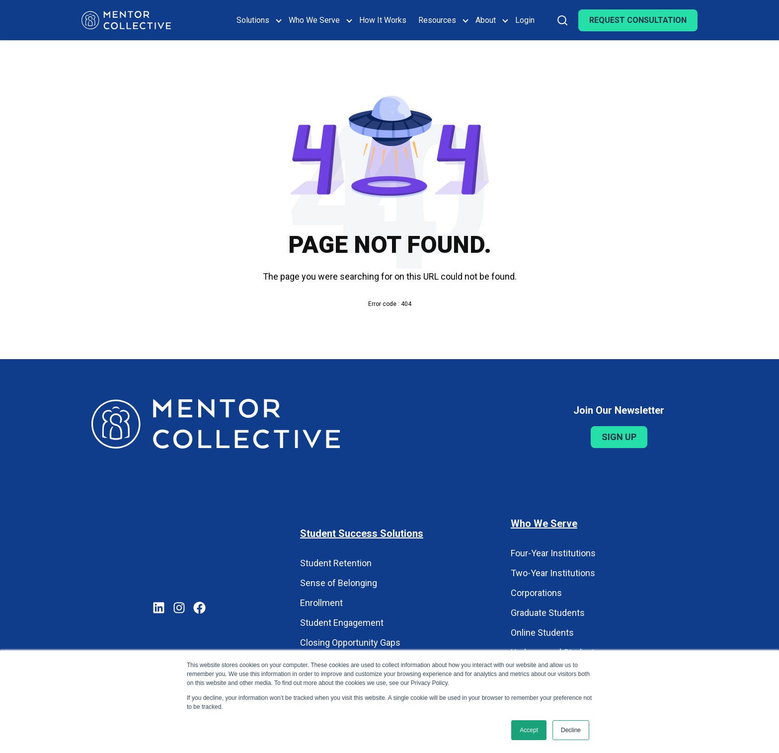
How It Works (382, 20)
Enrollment (321, 603)
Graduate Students (548, 612)
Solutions (252, 20)
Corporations (536, 593)
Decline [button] (571, 730)
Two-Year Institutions (553, 573)
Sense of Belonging (338, 583)
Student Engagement (342, 622)
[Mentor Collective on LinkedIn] (159, 609)
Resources (437, 20)
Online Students (542, 632)
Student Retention (336, 563)
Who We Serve (314, 20)
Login (525, 20)
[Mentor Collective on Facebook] (199, 609)
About (485, 20)
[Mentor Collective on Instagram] (179, 609)
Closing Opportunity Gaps (350, 642)
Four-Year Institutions (553, 553)
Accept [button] (529, 730)
